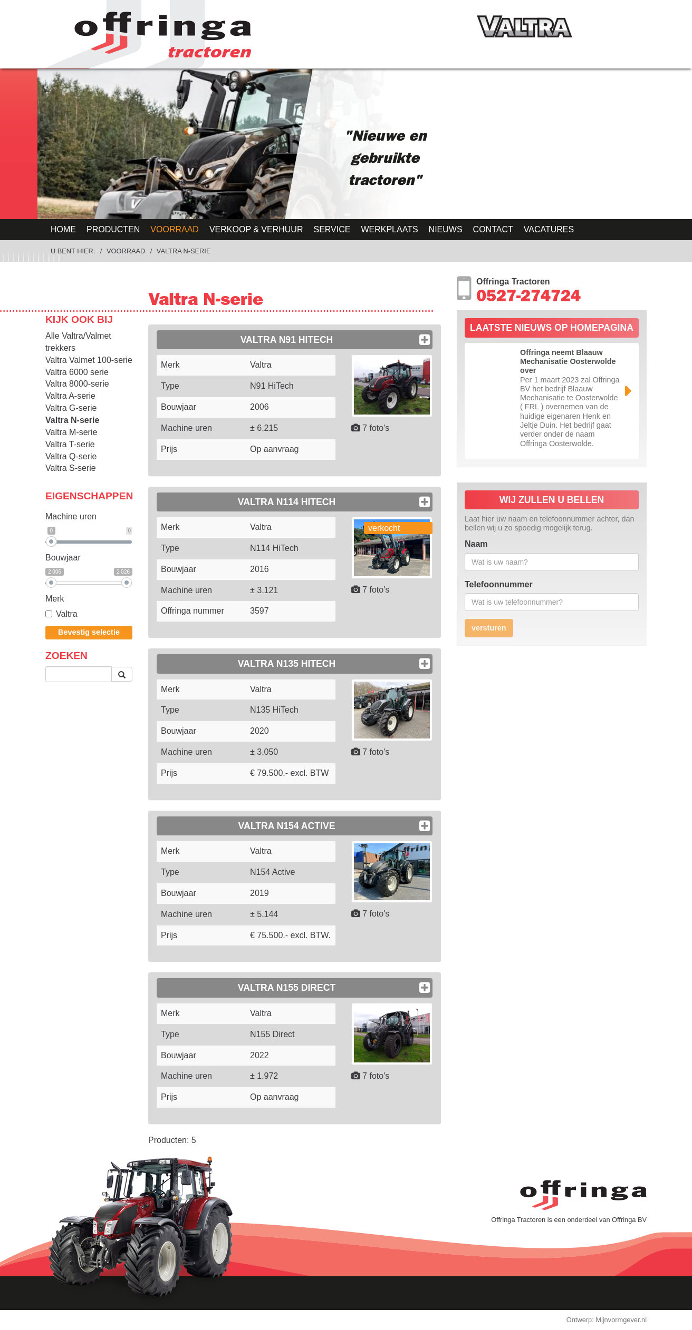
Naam (476, 543)
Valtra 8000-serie (77, 383)
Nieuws (446, 229)
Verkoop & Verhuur (256, 229)
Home (63, 229)
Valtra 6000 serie (77, 372)
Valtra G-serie (71, 407)
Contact (493, 229)
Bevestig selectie (89, 632)
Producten (113, 229)
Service (331, 229)
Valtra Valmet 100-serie (88, 360)
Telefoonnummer (499, 584)
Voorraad (174, 229)
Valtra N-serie (184, 251)
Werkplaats (389, 229)
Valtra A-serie (70, 395)
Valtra (61, 613)
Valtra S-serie (70, 468)
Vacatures (549, 229)
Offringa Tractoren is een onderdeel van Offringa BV (569, 1220)
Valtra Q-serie (71, 456)
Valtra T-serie (70, 444)
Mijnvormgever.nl (621, 1320)
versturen (489, 628)
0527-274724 (528, 298)
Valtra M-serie (71, 432)
